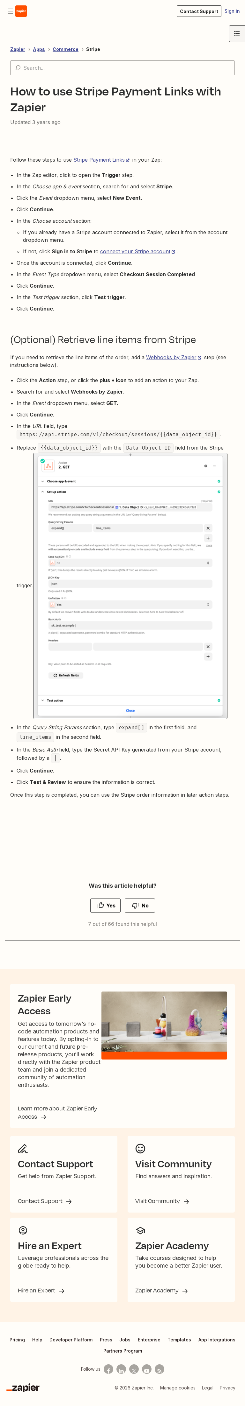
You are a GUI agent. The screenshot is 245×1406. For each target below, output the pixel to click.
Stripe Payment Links (99, 160)
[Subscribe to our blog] (159, 1376)
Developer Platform (71, 1347)
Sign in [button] (232, 11)
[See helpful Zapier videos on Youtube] (147, 1376)
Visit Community (158, 1208)
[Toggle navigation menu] (10, 11)
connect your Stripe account (135, 251)
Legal (207, 1395)
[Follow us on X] (134, 1376)
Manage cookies (178, 1395)
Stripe (93, 49)
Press (106, 1347)
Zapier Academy (157, 1297)
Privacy (227, 1395)
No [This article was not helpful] (145, 905)
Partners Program (122, 1358)
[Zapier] (23, 1395)
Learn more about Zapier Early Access (57, 1117)
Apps (39, 49)
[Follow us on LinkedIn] (121, 1376)
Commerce (65, 49)
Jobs (124, 1347)
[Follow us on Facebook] (108, 1376)
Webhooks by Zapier (171, 357)
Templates (179, 1347)
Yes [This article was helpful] (110, 905)
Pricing (17, 1347)
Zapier (17, 49)
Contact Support (41, 1208)
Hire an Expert (37, 1297)
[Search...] (122, 67)
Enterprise (149, 1347)
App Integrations (216, 1347)
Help (37, 1347)
